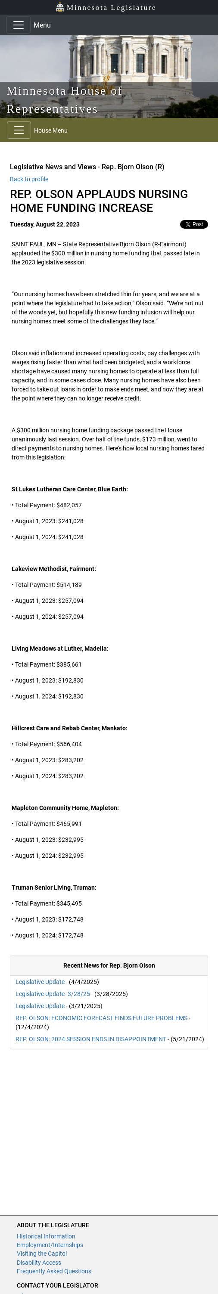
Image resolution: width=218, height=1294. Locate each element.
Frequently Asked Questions (54, 1271)
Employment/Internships (50, 1244)
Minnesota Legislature (105, 7)
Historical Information (46, 1236)
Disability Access (39, 1262)
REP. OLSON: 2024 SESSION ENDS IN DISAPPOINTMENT (91, 1039)
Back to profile (29, 179)
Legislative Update (40, 981)
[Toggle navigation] (18, 25)
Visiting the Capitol (42, 1253)
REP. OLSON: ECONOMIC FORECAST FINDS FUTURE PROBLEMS (101, 1018)
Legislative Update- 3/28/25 (53, 993)
